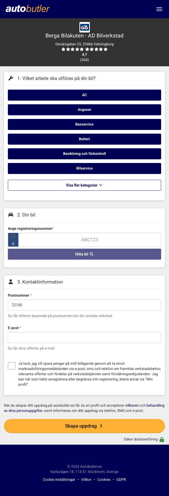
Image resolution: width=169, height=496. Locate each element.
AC (84, 95)
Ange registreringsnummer (31, 229)
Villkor (86, 480)
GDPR (121, 480)
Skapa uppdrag (84, 426)
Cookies (104, 480)
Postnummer (20, 295)
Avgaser (84, 110)
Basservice (84, 124)
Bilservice (85, 168)
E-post (14, 328)
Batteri (84, 139)
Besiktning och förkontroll (84, 154)
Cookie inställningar (59, 480)
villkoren (132, 406)
